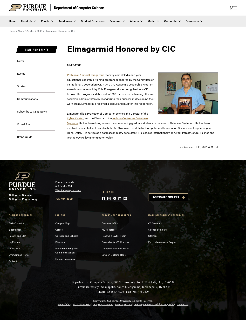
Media (151, 21)
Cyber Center (75, 118)
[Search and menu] (233, 8)
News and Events (37, 49)
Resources (192, 21)
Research (115, 21)
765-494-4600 (64, 199)
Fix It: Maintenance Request (162, 242)
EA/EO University (82, 304)
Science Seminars (157, 229)
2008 (39, 30)
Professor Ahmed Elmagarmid (85, 75)
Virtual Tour (24, 124)
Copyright (98, 301)
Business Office (110, 223)
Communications (27, 99)
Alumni (134, 21)
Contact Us (182, 304)
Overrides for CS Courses (115, 242)
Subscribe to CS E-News (32, 111)
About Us (26, 21)
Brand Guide (24, 137)
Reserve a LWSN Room (114, 235)
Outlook (13, 261)
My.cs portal (108, 229)
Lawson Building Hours (114, 254)
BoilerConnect (16, 223)
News (21, 30)
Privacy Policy (167, 304)
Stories (21, 86)
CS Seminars (155, 223)
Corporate (170, 21)
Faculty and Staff (17, 235)
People (45, 21)
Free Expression (123, 304)
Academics (65, 21)
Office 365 (14, 248)
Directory (60, 242)
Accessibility (64, 304)
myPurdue (14, 242)
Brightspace (15, 229)
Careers (59, 229)
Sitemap (152, 235)
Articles (30, 30)
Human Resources (65, 258)
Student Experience (93, 21)
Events (21, 73)
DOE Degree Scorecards (146, 304)
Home (12, 21)
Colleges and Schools (66, 235)
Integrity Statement (103, 304)
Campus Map (62, 223)
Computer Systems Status (115, 248)
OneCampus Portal (19, 254)
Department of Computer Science (79, 7)
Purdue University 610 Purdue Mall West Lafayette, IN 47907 (68, 186)
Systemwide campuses (166, 197)
